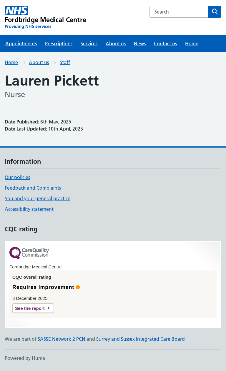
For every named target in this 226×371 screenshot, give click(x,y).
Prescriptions (58, 43)
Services (89, 43)
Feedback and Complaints (33, 188)
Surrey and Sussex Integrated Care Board (140, 339)
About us (116, 43)
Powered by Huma (25, 358)
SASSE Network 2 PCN (61, 339)
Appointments (21, 43)
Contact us (165, 43)
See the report (30, 308)
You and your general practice (37, 198)
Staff (65, 62)
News (140, 43)
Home (191, 43)
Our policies (17, 177)
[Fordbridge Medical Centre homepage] (45, 17)
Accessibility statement (29, 209)
